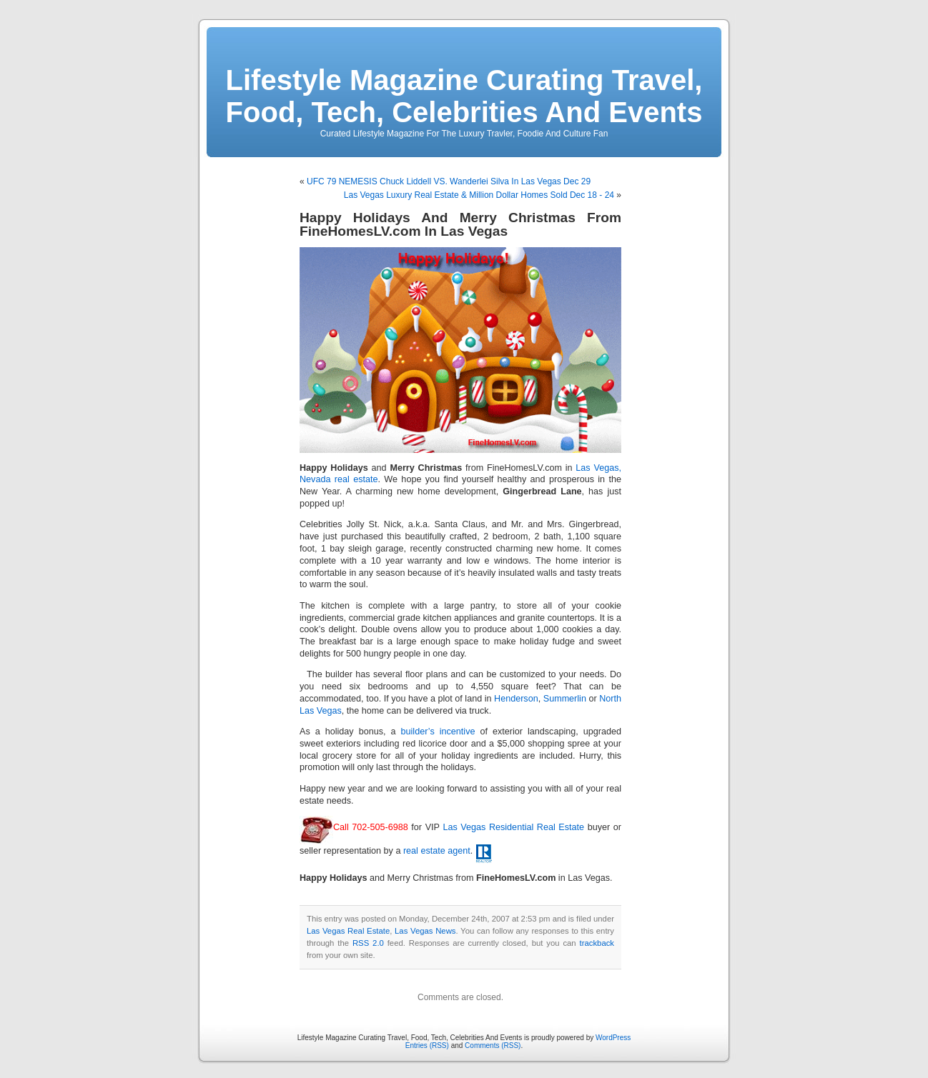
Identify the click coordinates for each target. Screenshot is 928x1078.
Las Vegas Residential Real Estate (513, 827)
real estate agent (436, 851)
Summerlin (564, 699)
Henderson (516, 699)
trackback (597, 943)
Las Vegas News (425, 931)
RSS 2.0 (368, 943)
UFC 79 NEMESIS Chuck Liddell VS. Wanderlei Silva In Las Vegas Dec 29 (449, 181)
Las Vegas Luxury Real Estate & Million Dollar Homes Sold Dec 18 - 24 (479, 195)
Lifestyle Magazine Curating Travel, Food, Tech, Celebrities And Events (464, 96)
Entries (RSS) (427, 1045)
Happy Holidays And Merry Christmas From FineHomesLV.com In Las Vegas (460, 224)
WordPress (613, 1038)
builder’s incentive (438, 732)
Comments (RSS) (492, 1045)
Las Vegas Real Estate (348, 931)
